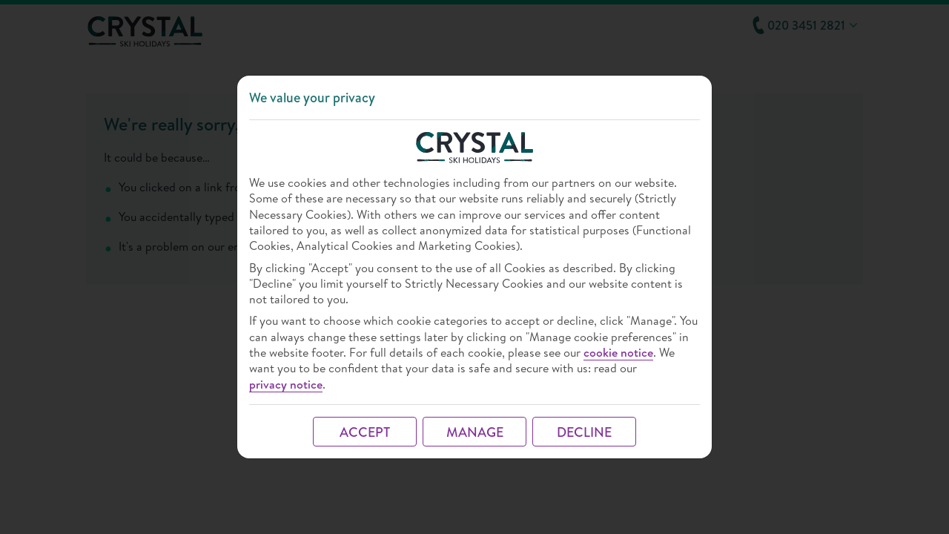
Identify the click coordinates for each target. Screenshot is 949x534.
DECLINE (584, 432)
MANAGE (474, 432)
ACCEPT (365, 432)
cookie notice (618, 352)
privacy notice (286, 384)
